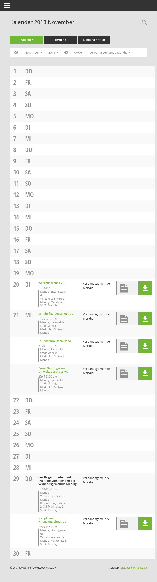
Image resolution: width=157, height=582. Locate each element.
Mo (29, 116)
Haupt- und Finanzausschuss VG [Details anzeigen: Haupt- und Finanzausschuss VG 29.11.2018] (52, 520)
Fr (28, 82)
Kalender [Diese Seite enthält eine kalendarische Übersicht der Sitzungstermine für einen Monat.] (26, 40)
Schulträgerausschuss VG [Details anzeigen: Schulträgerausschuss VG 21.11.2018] (56, 313)
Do (28, 71)
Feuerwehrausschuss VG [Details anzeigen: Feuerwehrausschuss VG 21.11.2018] (55, 341)
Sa (28, 93)
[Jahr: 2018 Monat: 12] (66, 52)
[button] (145, 288)
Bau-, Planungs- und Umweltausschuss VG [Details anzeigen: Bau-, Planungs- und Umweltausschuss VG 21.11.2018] (53, 369)
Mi (28, 138)
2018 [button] (53, 52)
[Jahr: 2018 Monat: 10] (16, 52)
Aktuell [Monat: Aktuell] (78, 52)
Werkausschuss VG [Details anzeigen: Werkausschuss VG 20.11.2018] (51, 283)
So (28, 105)
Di (27, 127)
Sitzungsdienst (134, 567)
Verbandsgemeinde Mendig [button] (110, 52)
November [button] (33, 52)
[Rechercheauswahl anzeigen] (143, 22)
